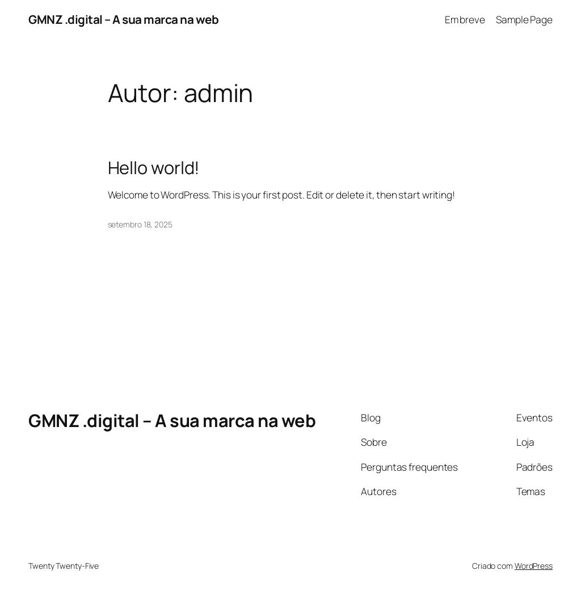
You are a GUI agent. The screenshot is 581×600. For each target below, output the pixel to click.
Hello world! (154, 168)
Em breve (465, 19)
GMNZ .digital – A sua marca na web (123, 19)
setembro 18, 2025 (140, 224)
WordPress (534, 565)
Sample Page (524, 19)
